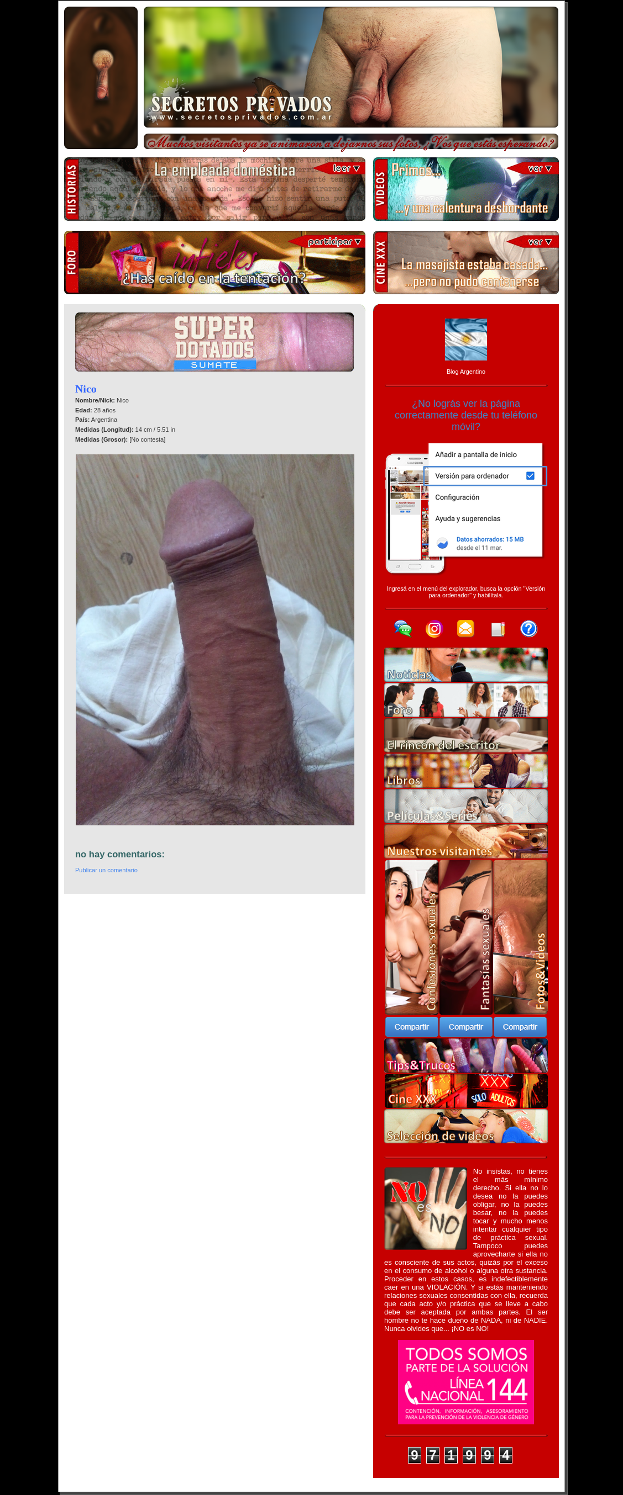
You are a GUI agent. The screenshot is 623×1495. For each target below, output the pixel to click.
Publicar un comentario (106, 870)
